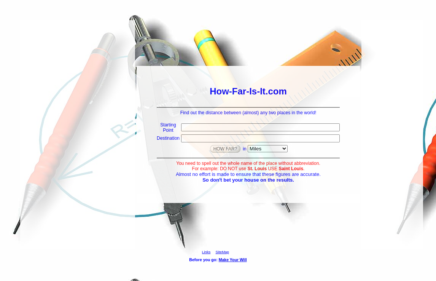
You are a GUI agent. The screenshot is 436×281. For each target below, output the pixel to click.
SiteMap (222, 252)
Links (206, 252)
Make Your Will (233, 259)
